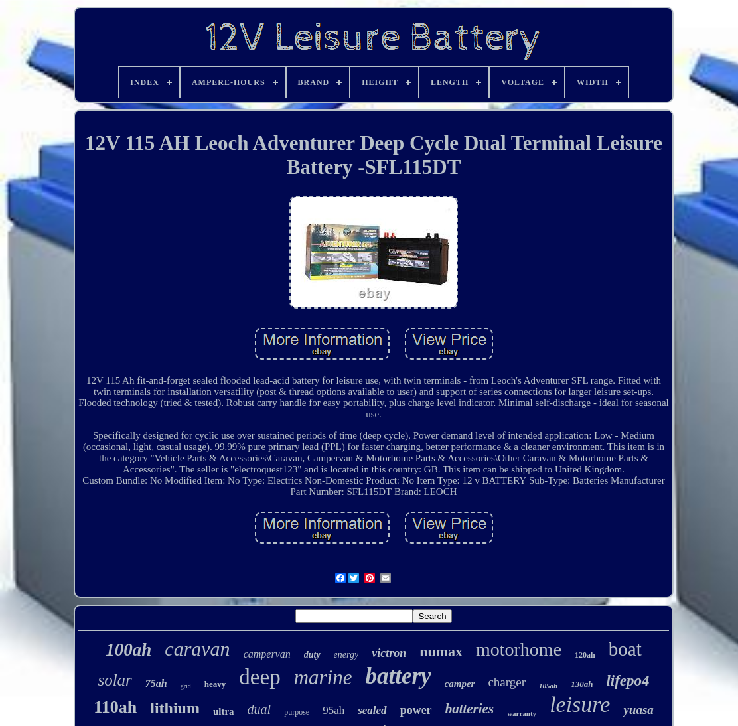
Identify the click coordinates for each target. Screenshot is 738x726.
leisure (580, 704)
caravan (197, 649)
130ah (582, 684)
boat (625, 649)
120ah (585, 655)
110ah (115, 707)
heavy (215, 684)
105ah (548, 686)
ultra (223, 711)
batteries (469, 709)
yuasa (638, 710)
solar (114, 680)
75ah (156, 683)
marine (323, 677)
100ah (128, 650)
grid (186, 686)
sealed (372, 710)
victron (389, 653)
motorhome (518, 649)
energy (346, 655)
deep (259, 677)
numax (441, 651)
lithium (175, 708)
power (416, 710)
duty (312, 655)
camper (460, 683)
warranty (521, 713)
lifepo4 (627, 680)
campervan (267, 654)
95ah (333, 710)
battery (398, 676)
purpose (296, 712)
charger (507, 682)
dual (259, 709)
